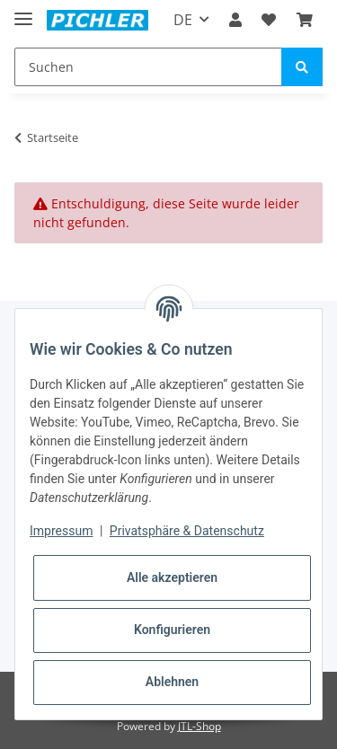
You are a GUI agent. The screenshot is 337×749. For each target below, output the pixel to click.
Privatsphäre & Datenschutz (187, 531)
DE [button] (182, 20)
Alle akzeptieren (172, 577)
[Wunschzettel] (269, 20)
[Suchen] (148, 67)
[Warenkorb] (305, 20)
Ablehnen (172, 681)
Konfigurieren (172, 629)
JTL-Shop (199, 726)
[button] (235, 20)
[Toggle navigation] (23, 11)
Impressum (61, 531)
